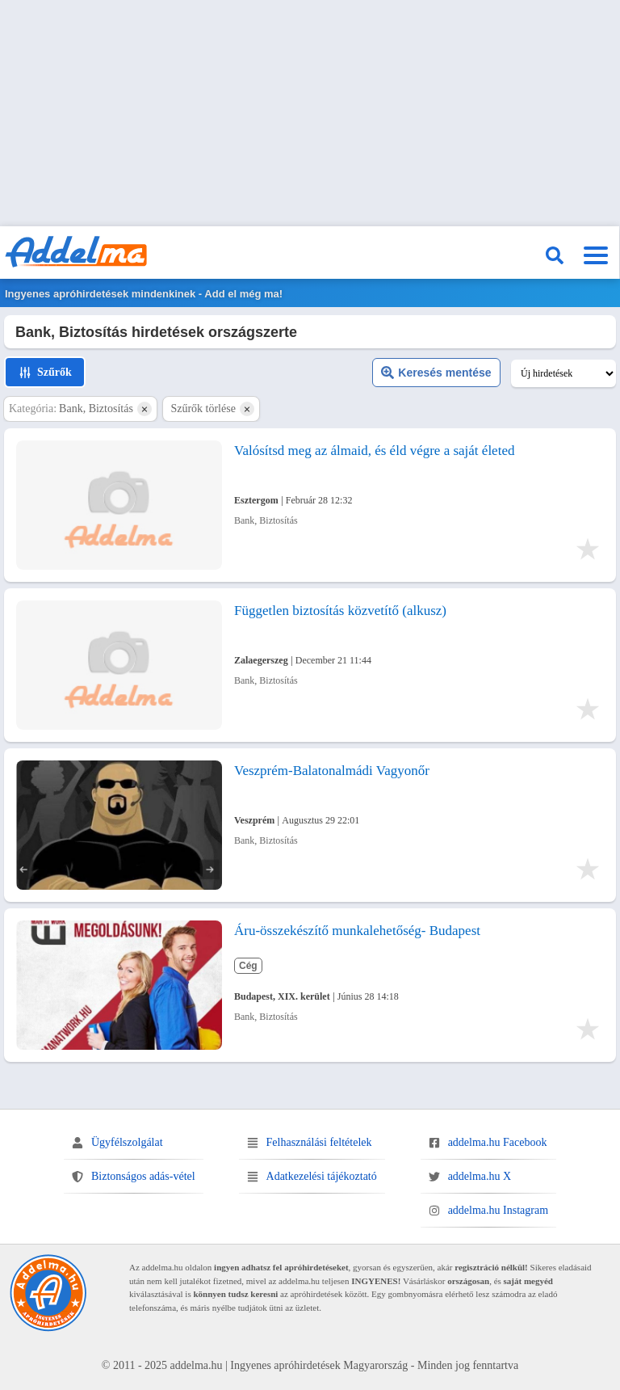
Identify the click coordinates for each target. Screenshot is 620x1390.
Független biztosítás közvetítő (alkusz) (340, 610)
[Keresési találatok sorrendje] (563, 373)
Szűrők (45, 372)
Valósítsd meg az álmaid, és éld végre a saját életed (374, 450)
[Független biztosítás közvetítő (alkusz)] (119, 665)
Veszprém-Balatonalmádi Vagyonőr (331, 770)
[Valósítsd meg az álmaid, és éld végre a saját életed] (119, 505)
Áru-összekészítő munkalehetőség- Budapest (357, 930)
